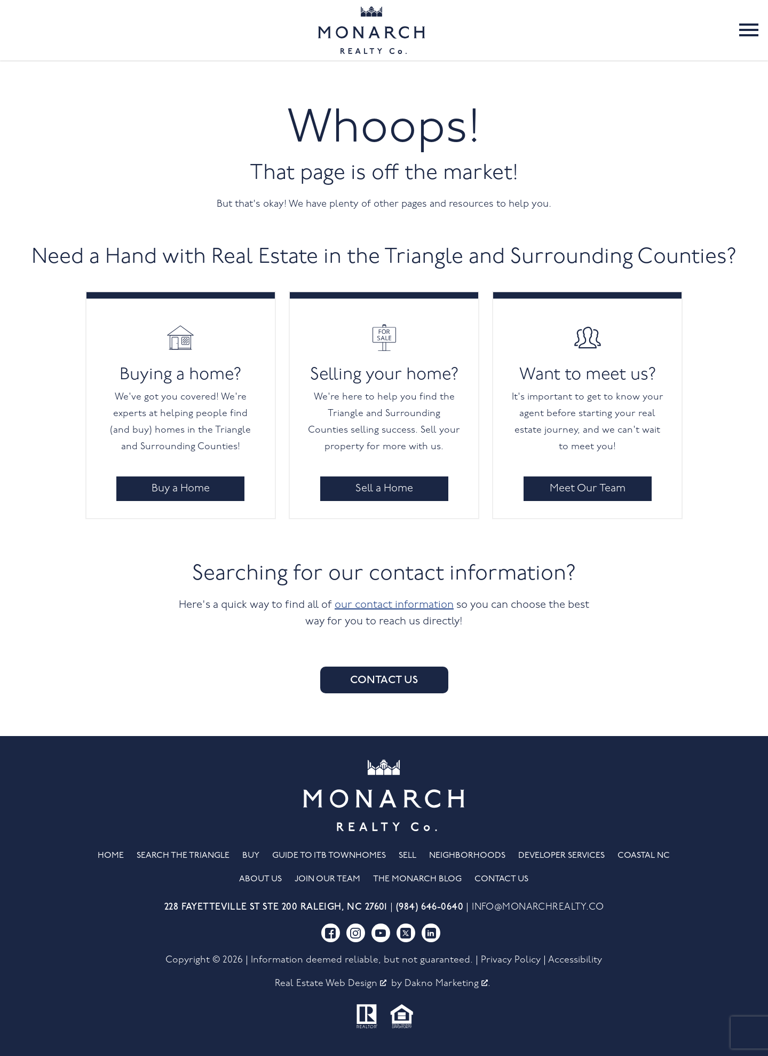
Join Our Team (327, 879)
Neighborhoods (467, 855)
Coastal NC (643, 855)
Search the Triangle (183, 855)
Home (111, 855)
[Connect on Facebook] (330, 933)
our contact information (394, 605)
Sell (407, 855)
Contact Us (384, 680)
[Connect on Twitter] (406, 933)
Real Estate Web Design (330, 983)
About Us (260, 879)
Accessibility (575, 960)
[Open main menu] (749, 30)
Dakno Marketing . (447, 983)
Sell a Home (384, 488)
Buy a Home (181, 488)
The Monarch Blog (417, 879)
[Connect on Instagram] (355, 933)
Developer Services (561, 855)
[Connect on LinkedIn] (431, 933)
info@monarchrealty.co (538, 907)
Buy (250, 855)
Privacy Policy (511, 960)
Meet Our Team (588, 488)
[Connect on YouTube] (380, 933)
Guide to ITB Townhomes (329, 855)
